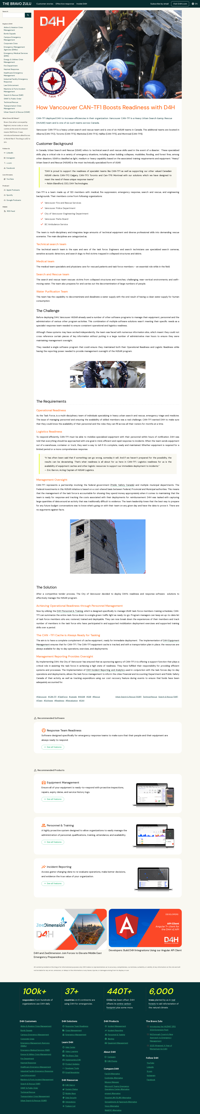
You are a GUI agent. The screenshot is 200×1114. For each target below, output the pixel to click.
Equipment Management (118, 1043)
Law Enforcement (11, 85)
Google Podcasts (14, 200)
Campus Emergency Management (12, 38)
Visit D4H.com (180, 3)
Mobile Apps (70, 1093)
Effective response (65, 3)
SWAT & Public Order (12, 99)
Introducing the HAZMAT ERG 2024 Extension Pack (163, 1028)
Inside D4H (82, 3)
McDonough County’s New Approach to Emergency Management (161, 1037)
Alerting (111, 1039)
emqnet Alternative (113, 1093)
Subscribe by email (159, 3)
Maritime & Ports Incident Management (14, 90)
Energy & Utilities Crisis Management (13, 60)
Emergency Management (75, 1035)
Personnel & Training (116, 1035)
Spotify (10, 195)
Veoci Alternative (112, 1106)
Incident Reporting (115, 1030)
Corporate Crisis (11, 43)
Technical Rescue (11, 102)
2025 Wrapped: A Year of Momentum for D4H (161, 1047)
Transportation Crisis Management (12, 107)
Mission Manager (112, 1082)
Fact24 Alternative (112, 1074)
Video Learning (71, 1051)
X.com (149, 1071)
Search (5, 11)
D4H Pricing (112, 1061)
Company (112, 1057)
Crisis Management (73, 1030)
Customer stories (44, 3)
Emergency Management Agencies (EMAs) (14, 48)
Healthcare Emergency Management (13, 74)
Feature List (70, 1106)
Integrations (70, 1102)
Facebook (11, 168)
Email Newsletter (72, 1072)
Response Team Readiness (76, 1026)
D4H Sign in (70, 1085)
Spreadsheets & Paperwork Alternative (121, 1102)
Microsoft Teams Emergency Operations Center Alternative (117, 1087)
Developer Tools (72, 1068)
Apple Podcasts (13, 190)
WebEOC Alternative (113, 1110)
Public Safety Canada (122, 485)
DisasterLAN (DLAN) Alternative (118, 1098)
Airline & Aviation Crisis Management (13, 28)
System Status (71, 1089)
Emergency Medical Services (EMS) (16, 54)
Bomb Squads (10, 33)
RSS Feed (11, 211)
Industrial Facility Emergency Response (16, 80)
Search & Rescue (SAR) (13, 95)
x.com (9, 163)
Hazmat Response (11, 69)
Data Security (71, 1098)
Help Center (70, 1047)
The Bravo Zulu (71, 1056)
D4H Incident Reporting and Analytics (105, 670)
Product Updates (72, 1064)
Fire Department (11, 66)
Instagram (11, 158)
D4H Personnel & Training (70, 611)
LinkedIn (10, 153)
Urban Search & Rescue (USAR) (17, 112)
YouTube (10, 179)
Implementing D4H (73, 1060)
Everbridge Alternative (114, 1078)
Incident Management (117, 1026)
